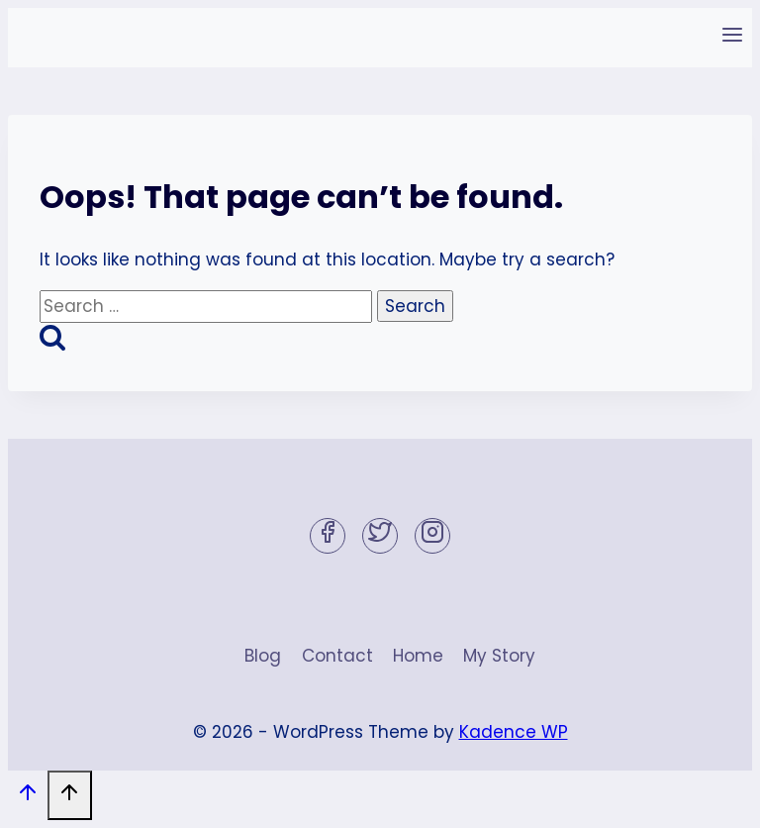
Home (418, 656)
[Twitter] (380, 536)
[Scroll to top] (28, 797)
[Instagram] (432, 536)
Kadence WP (513, 732)
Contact (337, 656)
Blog (262, 656)
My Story (499, 656)
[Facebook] (327, 536)
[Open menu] (732, 37)
